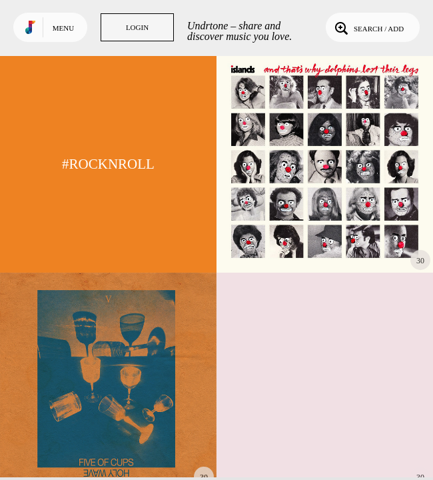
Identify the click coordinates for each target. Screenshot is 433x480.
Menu (63, 28)
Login (137, 27)
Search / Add (368, 27)
